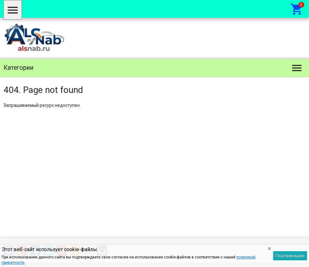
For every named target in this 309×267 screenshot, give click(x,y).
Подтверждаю (290, 255)
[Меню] (12, 10)
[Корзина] (297, 9)
